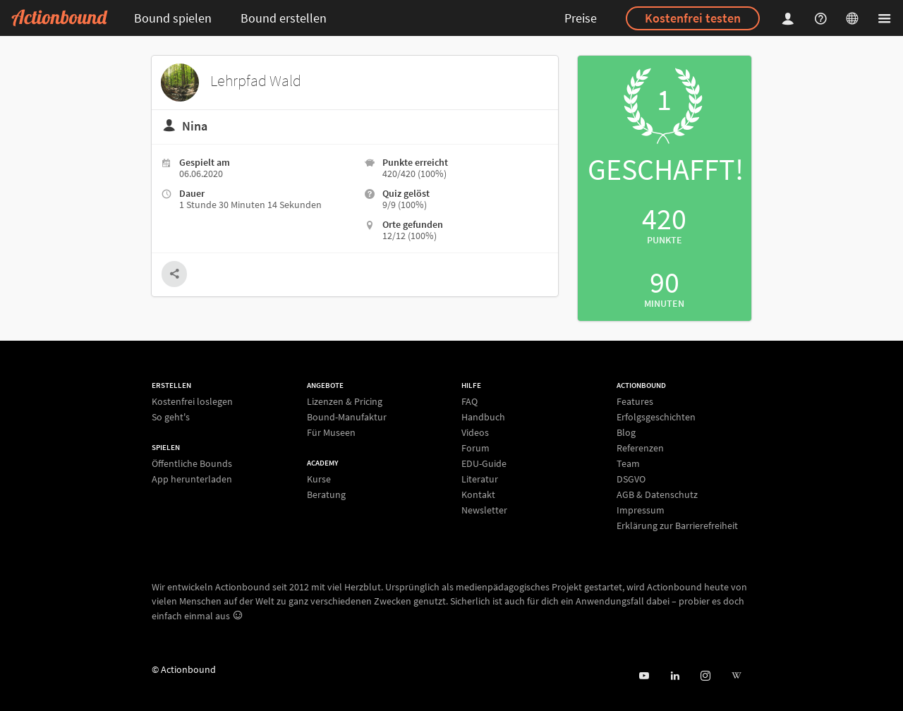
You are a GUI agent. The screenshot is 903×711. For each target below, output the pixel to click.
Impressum (641, 510)
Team (628, 463)
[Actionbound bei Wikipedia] (736, 676)
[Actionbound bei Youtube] (644, 676)
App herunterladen (192, 479)
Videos (475, 432)
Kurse (319, 479)
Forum (475, 448)
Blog (626, 432)
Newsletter (484, 510)
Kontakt (478, 494)
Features (635, 402)
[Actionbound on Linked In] (675, 676)
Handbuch (483, 417)
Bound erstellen (284, 18)
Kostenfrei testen (693, 18)
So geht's (171, 417)
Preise (580, 18)
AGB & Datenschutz (657, 494)
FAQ (469, 402)
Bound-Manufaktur (347, 417)
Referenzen (640, 448)
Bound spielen (173, 18)
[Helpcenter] (822, 18)
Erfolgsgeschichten (656, 417)
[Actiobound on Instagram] (705, 676)
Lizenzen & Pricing (344, 402)
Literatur (479, 479)
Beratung (326, 494)
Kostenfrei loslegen (192, 402)
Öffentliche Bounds (192, 464)
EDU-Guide (484, 463)
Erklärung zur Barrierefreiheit (677, 525)
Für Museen (331, 432)
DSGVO (631, 479)
